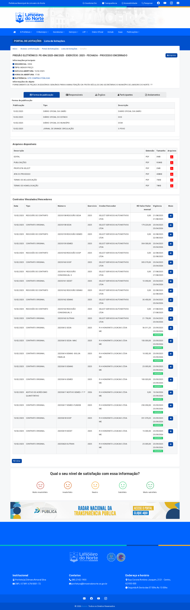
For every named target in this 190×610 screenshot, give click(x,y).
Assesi (84, 606)
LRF (85, 32)
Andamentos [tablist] (152, 95)
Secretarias (58, 32)
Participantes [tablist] (125, 95)
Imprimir (171, 55)
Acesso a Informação (29, 49)
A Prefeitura (26, 32)
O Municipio (43, 32)
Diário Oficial (97, 32)
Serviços (73, 32)
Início (15, 49)
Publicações (133, 32)
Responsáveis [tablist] (74, 95)
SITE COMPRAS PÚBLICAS (38, 78)
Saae (120, 32)
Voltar (16, 461)
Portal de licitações (50, 49)
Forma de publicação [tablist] (41, 95)
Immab (111, 32)
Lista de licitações (69, 49)
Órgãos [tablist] (100, 95)
